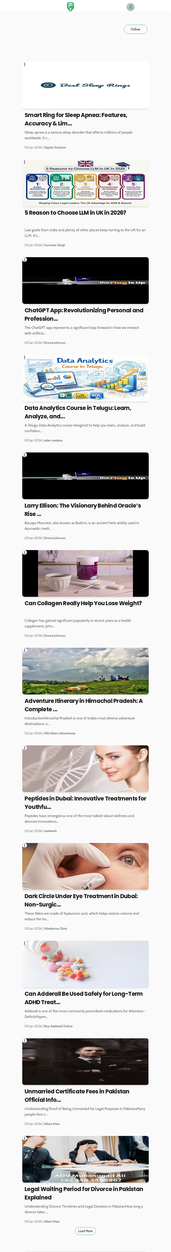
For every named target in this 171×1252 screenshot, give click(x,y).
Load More (85, 1231)
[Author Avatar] (130, 7)
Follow (135, 29)
